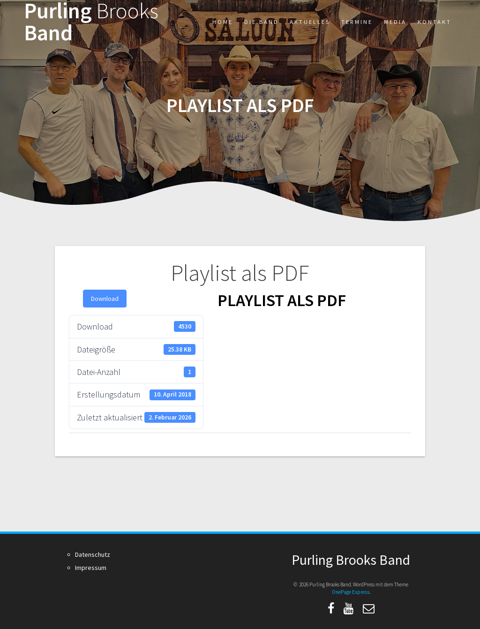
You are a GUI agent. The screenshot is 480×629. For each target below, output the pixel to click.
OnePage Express (350, 592)
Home (222, 21)
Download (105, 298)
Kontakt (434, 21)
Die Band (261, 21)
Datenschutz (92, 554)
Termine (357, 21)
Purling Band (91, 22)
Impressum (90, 567)
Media (395, 21)
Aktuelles (310, 21)
